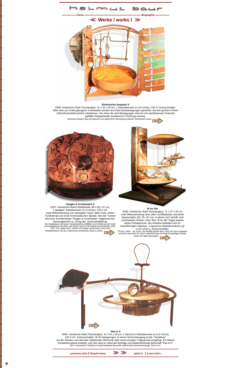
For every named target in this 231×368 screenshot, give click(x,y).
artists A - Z (140, 353)
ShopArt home (98, 353)
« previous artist (78, 353)
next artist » (155, 353)
